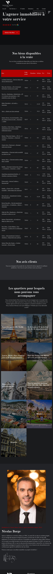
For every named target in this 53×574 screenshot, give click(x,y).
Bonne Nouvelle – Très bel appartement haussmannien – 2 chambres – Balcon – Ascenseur (12, 205)
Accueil (4, 9)
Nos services (12, 9)
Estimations (30, 9)
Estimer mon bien (11, 32)
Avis (38, 9)
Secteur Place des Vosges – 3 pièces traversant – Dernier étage (11, 244)
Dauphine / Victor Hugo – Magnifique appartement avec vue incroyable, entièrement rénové (12, 128)
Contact (44, 9)
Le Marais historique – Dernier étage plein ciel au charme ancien (11, 80)
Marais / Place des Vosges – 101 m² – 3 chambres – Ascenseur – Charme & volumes (12, 138)
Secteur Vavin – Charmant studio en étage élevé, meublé (11, 160)
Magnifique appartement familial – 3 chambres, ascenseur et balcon (11, 175)
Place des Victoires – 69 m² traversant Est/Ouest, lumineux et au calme (12, 88)
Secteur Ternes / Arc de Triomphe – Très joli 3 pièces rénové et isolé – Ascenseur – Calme (12, 119)
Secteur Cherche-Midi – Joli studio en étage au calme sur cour (11, 220)
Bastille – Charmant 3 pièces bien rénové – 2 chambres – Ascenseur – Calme (12, 168)
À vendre (22, 9)
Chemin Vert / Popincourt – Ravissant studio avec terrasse (11, 146)
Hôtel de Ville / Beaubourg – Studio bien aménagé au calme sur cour (11, 213)
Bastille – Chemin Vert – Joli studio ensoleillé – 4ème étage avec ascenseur (12, 189)
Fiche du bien (49, 80)
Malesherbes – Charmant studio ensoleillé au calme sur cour (10, 153)
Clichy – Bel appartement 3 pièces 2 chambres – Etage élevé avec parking (11, 237)
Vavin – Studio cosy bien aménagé (11, 111)
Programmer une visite (39, 12)
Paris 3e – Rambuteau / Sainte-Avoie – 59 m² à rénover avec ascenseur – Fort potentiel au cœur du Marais (12, 96)
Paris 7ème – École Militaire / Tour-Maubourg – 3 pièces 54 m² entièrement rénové (12, 228)
